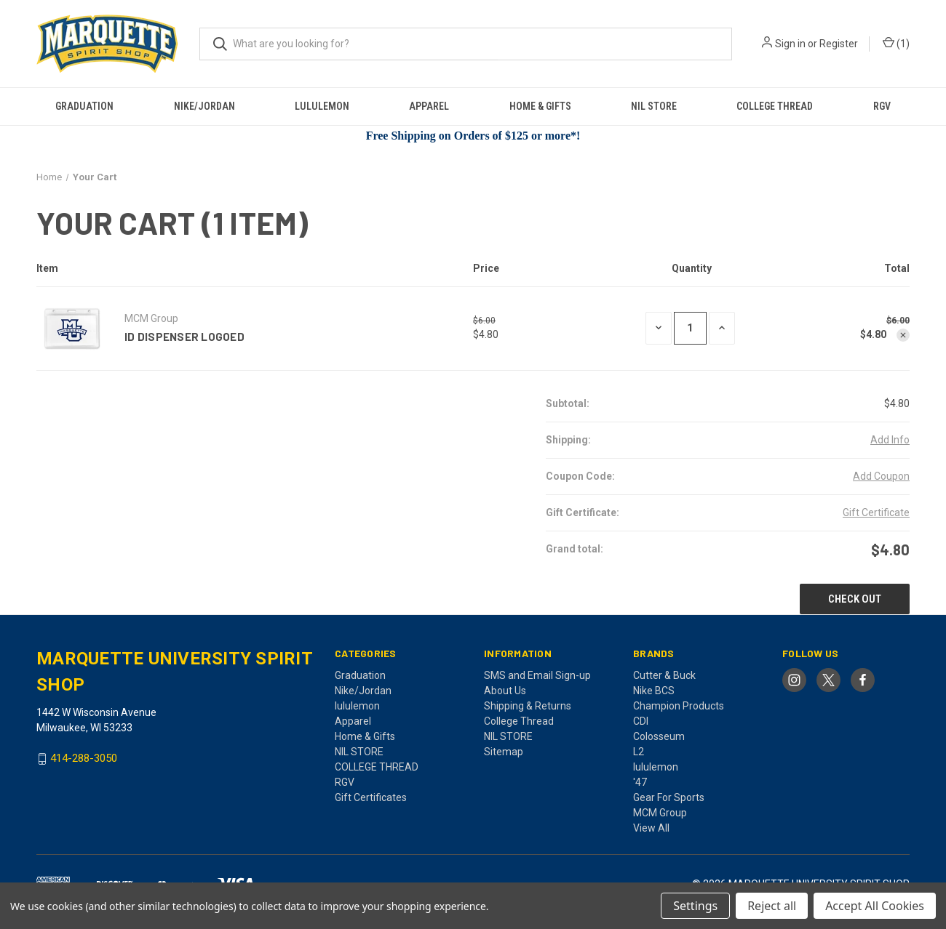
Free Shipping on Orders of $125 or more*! (473, 135)
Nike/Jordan (204, 106)
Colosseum (659, 736)
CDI (640, 721)
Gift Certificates (371, 797)
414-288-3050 (83, 758)
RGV (882, 106)
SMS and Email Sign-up (537, 675)
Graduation (84, 106)
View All (651, 828)
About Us (505, 690)
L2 (638, 751)
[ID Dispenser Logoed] (690, 328)
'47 (640, 782)
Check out (854, 599)
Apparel (429, 106)
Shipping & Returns (527, 706)
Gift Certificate (876, 512)
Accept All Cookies (874, 906)
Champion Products (678, 706)
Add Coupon (881, 476)
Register (838, 43)
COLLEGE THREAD (774, 106)
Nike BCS (654, 690)
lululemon (322, 106)
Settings (695, 906)
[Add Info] (890, 440)
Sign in (790, 43)
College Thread (519, 721)
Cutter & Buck (664, 675)
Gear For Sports (668, 797)
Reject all (771, 906)
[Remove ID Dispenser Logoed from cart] (903, 335)
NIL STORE (654, 106)
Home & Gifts (540, 106)
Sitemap (503, 751)
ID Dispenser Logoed (184, 336)
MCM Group (660, 813)
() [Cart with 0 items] (896, 44)
